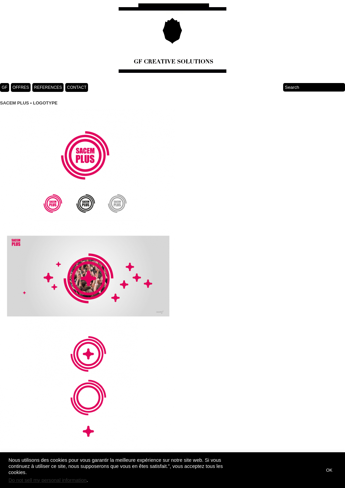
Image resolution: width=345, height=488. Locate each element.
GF (4, 87)
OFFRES (21, 87)
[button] (313, 470)
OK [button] (329, 470)
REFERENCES (48, 87)
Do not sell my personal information (47, 480)
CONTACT (76, 87)
